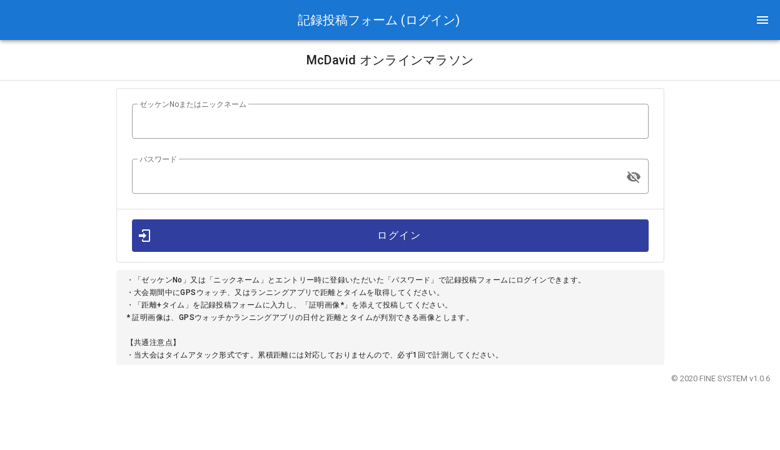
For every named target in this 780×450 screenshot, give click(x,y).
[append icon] (633, 176)
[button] (762, 20)
